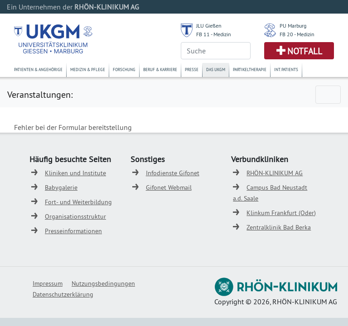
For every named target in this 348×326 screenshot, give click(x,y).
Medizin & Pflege (87, 69)
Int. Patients (286, 69)
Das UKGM (215, 69)
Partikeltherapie (249, 69)
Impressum (48, 283)
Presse (191, 69)
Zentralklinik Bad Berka (278, 227)
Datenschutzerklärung (63, 294)
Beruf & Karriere (160, 69)
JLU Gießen (209, 25)
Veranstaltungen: (39, 94)
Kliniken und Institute (75, 173)
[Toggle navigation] (328, 95)
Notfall (304, 51)
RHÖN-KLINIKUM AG (274, 173)
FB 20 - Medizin (297, 34)
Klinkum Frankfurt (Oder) (281, 213)
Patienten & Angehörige (38, 69)
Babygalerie (61, 187)
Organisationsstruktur (75, 216)
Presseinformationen (73, 231)
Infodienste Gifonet (172, 173)
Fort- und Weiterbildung (78, 202)
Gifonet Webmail (169, 187)
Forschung (124, 69)
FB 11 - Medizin (213, 34)
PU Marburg (293, 25)
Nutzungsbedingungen (103, 283)
